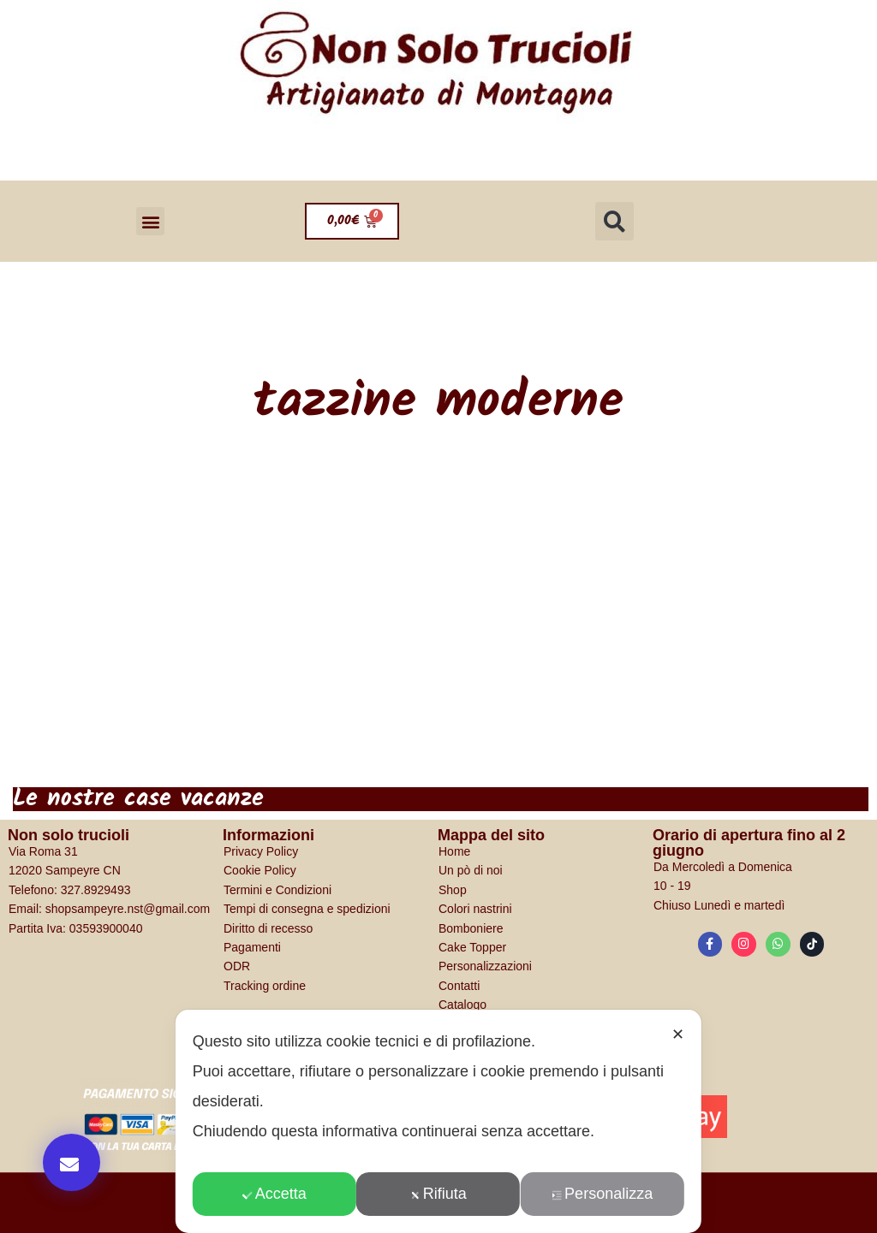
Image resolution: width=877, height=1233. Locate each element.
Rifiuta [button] (438, 1193)
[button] (150, 221)
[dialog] (438, 1121)
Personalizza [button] (602, 1193)
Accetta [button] (274, 1193)
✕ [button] (677, 1034)
